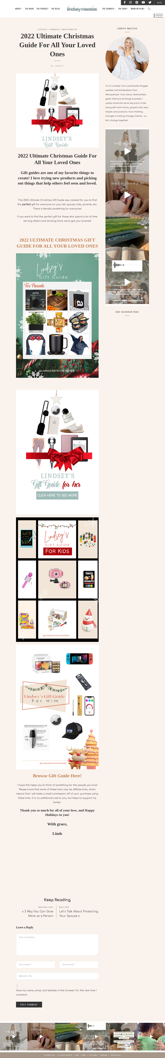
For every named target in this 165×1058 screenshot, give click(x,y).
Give (159, 2)
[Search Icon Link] (150, 8)
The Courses (109, 8)
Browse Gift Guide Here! (57, 775)
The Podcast (44, 8)
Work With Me (138, 8)
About (20, 8)
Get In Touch (93, 1055)
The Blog (57, 8)
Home (77, 1055)
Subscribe (104, 1055)
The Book (31, 8)
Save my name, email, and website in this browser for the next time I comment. (56, 992)
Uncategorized (69, 29)
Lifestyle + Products (49, 29)
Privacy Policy (116, 1055)
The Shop (123, 8)
